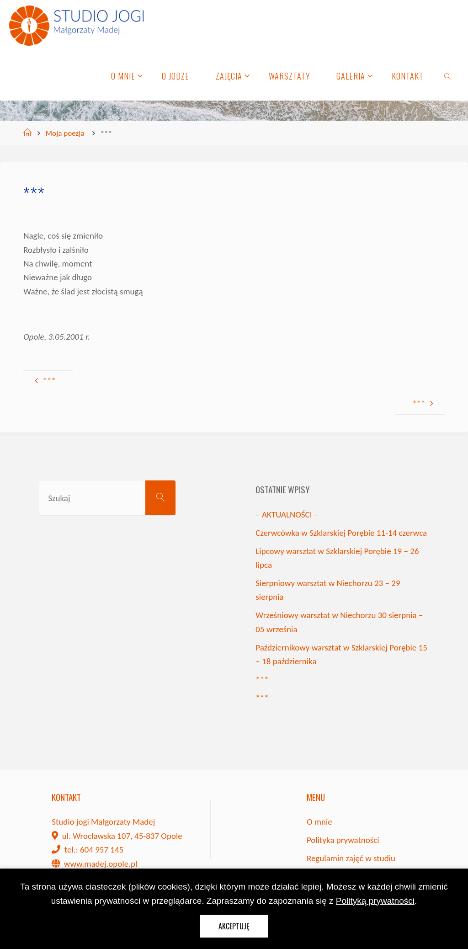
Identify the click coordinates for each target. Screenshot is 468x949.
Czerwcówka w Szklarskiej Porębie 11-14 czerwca (341, 533)
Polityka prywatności (343, 840)
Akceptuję (234, 926)
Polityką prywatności (375, 901)
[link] (447, 75)
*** (261, 679)
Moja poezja (65, 133)
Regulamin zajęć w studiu (351, 858)
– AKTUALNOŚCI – (286, 514)
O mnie (319, 821)
